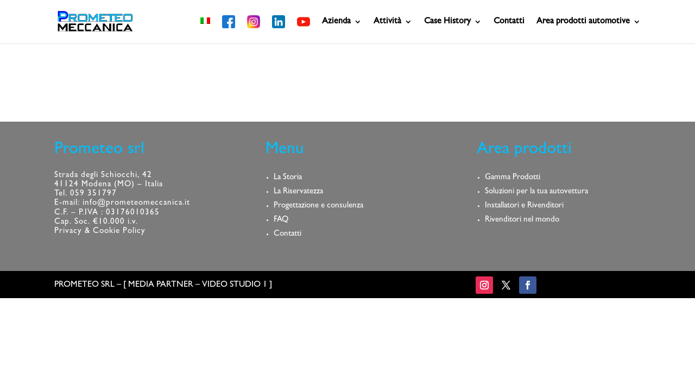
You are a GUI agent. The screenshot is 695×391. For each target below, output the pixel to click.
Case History (447, 22)
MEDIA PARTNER (160, 285)
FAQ (281, 220)
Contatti (509, 22)
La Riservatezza (298, 192)
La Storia (288, 178)
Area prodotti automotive (583, 22)
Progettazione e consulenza (318, 206)
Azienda (336, 22)
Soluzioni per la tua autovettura (536, 192)
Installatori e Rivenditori (524, 206)
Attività (387, 22)
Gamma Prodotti (512, 178)
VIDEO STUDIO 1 (234, 285)
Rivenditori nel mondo (522, 220)
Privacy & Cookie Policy (100, 232)
